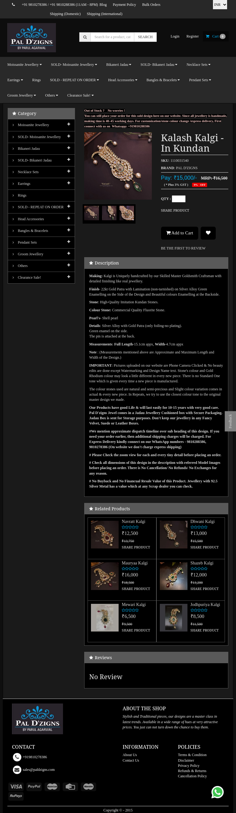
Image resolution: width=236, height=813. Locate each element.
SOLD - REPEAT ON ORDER (38, 207)
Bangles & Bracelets (30, 231)
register (193, 36)
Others (20, 266)
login (175, 36)
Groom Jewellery (28, 254)
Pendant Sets (25, 242)
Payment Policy (124, 4)
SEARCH (145, 37)
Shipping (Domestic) (65, 14)
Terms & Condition (192, 755)
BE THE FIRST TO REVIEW (183, 248)
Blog (103, 4)
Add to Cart (179, 232)
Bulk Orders (151, 4)
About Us (130, 755)
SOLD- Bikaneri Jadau (32, 160)
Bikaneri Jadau (26, 148)
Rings (36, 80)
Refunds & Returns (192, 771)
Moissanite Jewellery (31, 125)
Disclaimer (186, 760)
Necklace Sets (26, 172)
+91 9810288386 (62, 4)
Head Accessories (28, 219)
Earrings (21, 183)
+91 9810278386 (34, 4)
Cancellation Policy (192, 776)
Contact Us (131, 760)
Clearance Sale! (27, 277)
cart (216, 36)
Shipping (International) (105, 14)
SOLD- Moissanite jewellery (37, 137)
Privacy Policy (188, 765)
